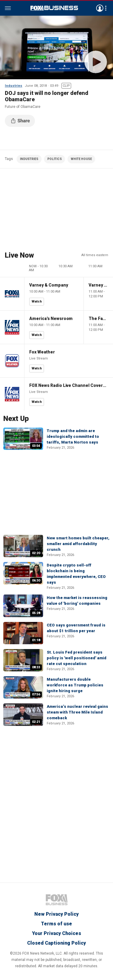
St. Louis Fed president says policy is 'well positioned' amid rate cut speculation (76, 658)
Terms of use (56, 924)
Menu (8, 8)
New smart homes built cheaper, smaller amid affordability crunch (78, 544)
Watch (37, 301)
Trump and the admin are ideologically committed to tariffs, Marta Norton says (73, 436)
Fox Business (54, 8)
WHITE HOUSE (81, 159)
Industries (13, 86)
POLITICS (54, 159)
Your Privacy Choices (56, 933)
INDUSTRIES (29, 159)
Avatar (99, 8)
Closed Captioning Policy (56, 943)
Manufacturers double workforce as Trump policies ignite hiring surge (75, 685)
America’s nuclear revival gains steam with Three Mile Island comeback (77, 712)
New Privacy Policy (56, 914)
